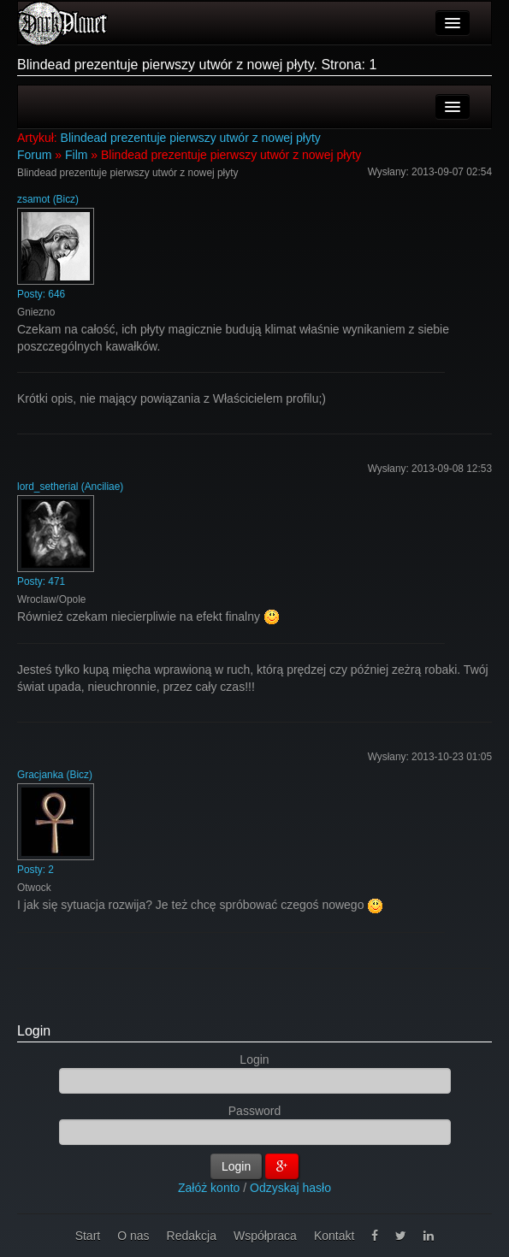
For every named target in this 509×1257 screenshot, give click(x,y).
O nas (133, 1235)
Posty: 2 (35, 870)
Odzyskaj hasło (290, 1188)
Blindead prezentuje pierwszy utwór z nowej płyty (191, 138)
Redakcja (191, 1235)
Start (88, 1235)
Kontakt (334, 1235)
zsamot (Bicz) (48, 199)
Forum (34, 155)
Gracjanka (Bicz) (54, 775)
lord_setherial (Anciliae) (70, 487)
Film (76, 155)
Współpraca (265, 1235)
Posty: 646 (41, 294)
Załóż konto (209, 1188)
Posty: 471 (41, 581)
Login (33, 1031)
